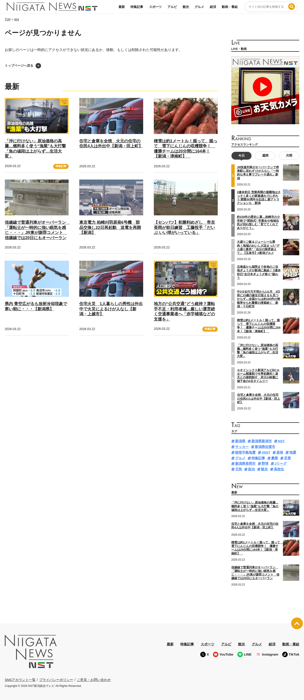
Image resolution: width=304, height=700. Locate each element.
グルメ (199, 7)
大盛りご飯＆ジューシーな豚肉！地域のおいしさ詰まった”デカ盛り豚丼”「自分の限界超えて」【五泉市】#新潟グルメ (258, 247)
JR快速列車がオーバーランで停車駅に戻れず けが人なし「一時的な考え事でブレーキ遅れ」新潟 (258, 172)
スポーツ (155, 7)
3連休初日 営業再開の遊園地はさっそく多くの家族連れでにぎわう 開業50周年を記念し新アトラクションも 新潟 (259, 197)
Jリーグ (281, 463)
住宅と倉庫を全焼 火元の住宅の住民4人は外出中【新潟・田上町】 (111, 143)
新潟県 (240, 441)
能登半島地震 (245, 452)
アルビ (172, 7)
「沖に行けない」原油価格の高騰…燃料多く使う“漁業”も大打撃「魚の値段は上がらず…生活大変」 (257, 350)
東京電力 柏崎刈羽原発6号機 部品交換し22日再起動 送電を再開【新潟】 (110, 227)
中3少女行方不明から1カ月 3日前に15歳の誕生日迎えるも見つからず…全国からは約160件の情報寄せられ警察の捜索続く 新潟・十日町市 (258, 299)
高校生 (279, 469)
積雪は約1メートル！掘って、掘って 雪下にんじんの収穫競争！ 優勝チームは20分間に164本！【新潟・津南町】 (258, 325)
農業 (274, 458)
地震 (292, 452)
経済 (213, 7)
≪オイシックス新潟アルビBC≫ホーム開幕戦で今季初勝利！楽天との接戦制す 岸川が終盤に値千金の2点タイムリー (258, 375)
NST (281, 441)
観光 (186, 7)
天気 (238, 469)
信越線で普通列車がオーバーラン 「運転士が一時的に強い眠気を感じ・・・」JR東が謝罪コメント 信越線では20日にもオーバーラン (37, 230)
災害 (287, 458)
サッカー (242, 447)
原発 (279, 452)
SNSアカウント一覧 (20, 679)
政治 (251, 469)
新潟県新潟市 (261, 441)
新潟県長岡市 (245, 463)
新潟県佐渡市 (265, 447)
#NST (266, 452)
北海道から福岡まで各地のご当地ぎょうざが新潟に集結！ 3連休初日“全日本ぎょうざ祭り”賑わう (259, 272)
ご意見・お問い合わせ (94, 679)
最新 (121, 7)
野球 (265, 463)
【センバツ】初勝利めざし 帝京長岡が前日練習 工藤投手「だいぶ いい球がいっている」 (184, 227)
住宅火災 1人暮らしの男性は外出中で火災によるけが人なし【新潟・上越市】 (111, 308)
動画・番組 (230, 7)
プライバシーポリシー (56, 679)
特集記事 (136, 7)
